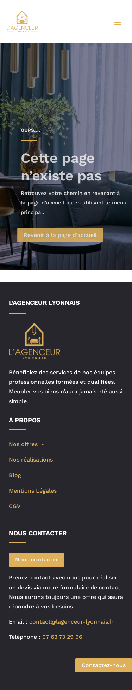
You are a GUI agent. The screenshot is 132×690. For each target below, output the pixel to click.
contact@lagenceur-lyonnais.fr (71, 621)
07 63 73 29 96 (62, 637)
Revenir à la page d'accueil (67, 235)
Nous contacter (36, 559)
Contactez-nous (104, 665)
